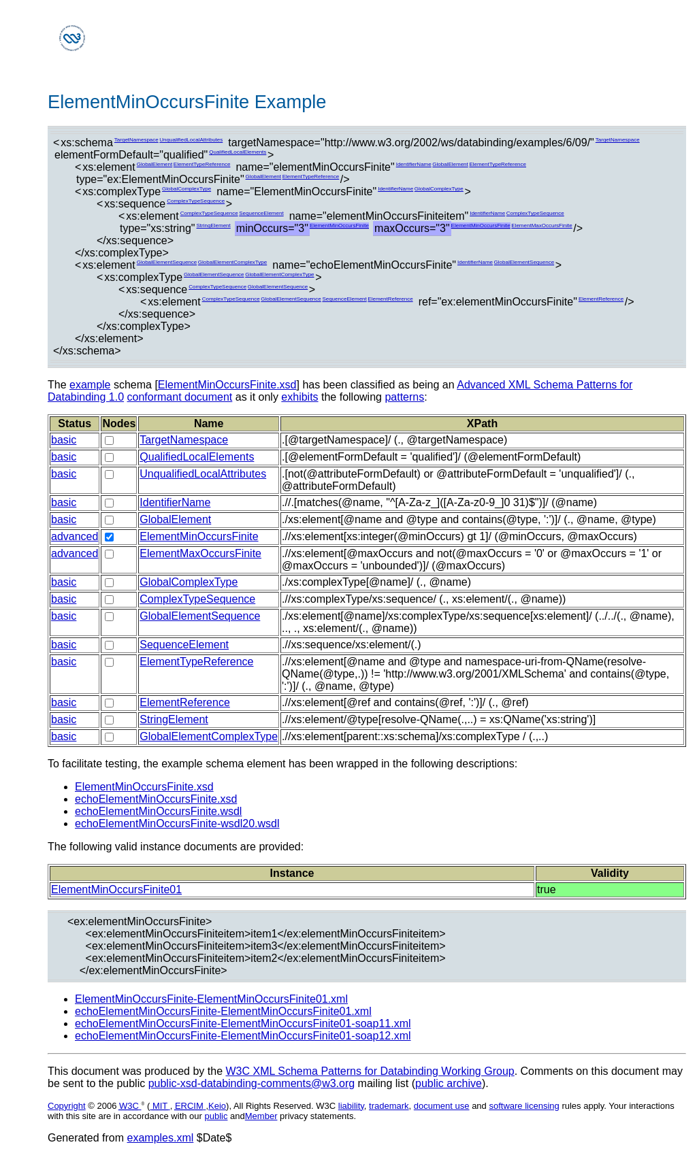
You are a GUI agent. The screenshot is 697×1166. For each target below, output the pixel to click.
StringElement (214, 225)
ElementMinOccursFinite (339, 225)
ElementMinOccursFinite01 (116, 889)
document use (442, 1106)
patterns (404, 397)
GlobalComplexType (186, 189)
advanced (74, 536)
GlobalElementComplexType (232, 262)
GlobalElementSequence (167, 262)
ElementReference (390, 299)
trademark (389, 1106)
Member (261, 1116)
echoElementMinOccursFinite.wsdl (158, 811)
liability (351, 1106)
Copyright (67, 1106)
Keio (217, 1106)
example (89, 384)
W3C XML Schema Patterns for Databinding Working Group (369, 1071)
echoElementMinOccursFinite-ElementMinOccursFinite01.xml (223, 1011)
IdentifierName (414, 164)
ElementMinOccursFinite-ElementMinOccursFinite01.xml (211, 999)
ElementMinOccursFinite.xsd (227, 384)
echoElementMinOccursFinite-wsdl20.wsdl (177, 823)
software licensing (524, 1106)
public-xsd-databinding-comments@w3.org (251, 1083)
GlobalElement (154, 164)
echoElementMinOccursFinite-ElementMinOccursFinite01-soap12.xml (243, 1036)
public (216, 1116)
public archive (448, 1083)
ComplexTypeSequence (196, 201)
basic (63, 440)
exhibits (299, 397)
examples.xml (160, 1138)
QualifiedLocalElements (237, 152)
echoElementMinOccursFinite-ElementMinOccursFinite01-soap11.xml (243, 1023)
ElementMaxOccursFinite (541, 225)
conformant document (180, 397)
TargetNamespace (136, 140)
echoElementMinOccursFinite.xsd (156, 799)
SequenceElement (261, 213)
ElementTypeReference (202, 164)
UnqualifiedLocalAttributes (191, 140)
